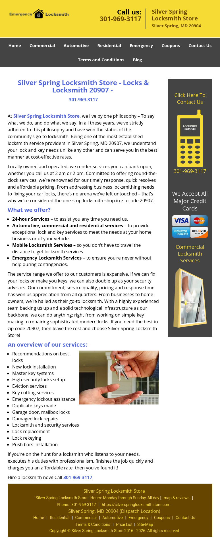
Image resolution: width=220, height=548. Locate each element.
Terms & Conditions (93, 524)
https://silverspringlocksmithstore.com (136, 504)
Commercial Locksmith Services (190, 253)
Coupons (170, 45)
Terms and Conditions (101, 59)
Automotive (76, 45)
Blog (137, 59)
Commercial (42, 45)
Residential (109, 45)
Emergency (141, 45)
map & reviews (177, 498)
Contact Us (199, 45)
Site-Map (145, 524)
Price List (124, 524)
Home (15, 45)
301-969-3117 (120, 18)
